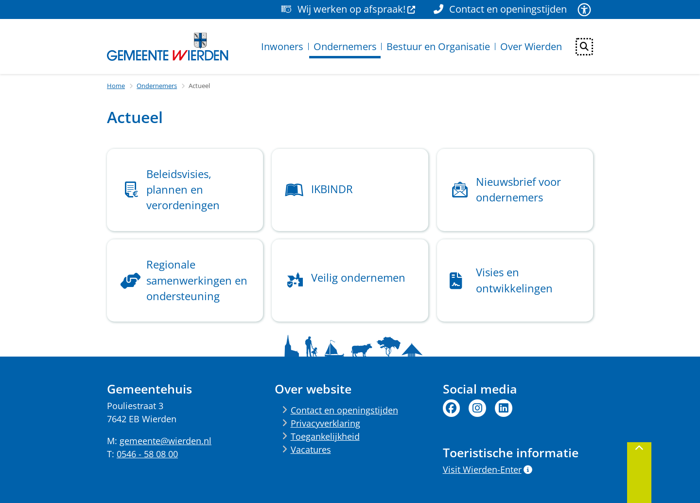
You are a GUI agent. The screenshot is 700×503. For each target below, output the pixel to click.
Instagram (477, 408)
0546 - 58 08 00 (147, 454)
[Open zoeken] (584, 46)
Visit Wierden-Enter (487, 469)
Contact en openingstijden (344, 410)
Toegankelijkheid (325, 436)
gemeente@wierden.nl (165, 441)
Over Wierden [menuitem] (531, 46)
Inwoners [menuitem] (282, 46)
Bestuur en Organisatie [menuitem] (438, 46)
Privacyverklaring (325, 423)
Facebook (451, 408)
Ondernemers (157, 85)
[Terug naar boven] (639, 472)
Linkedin (503, 408)
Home (116, 85)
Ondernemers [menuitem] (345, 46)
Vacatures (311, 449)
